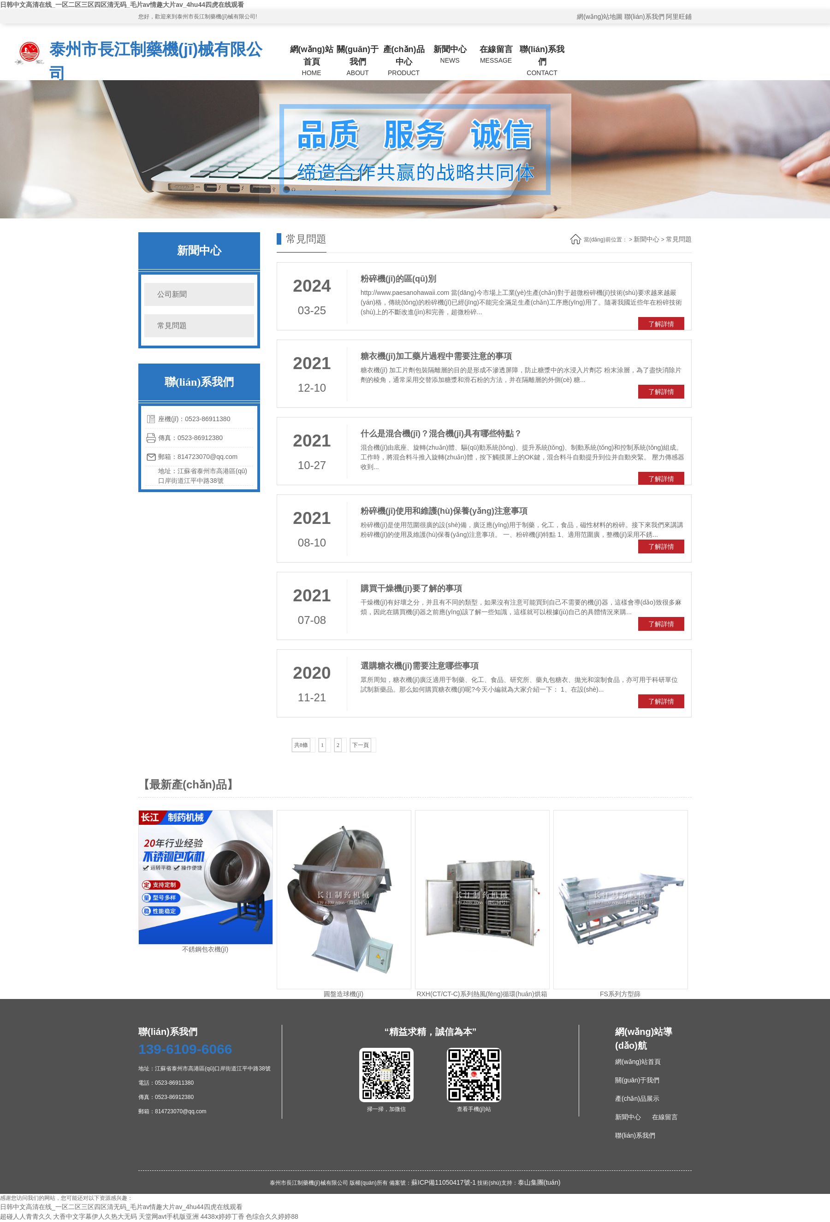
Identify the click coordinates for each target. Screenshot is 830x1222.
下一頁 (360, 745)
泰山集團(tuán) (539, 1182)
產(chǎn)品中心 (404, 61)
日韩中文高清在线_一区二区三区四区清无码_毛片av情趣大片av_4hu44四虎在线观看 (122, 4)
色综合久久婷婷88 (272, 1216)
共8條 (301, 745)
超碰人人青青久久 (26, 1216)
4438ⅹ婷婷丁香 (222, 1216)
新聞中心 (450, 55)
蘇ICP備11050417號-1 (443, 1182)
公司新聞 (172, 294)
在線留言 (496, 55)
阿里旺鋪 (679, 16)
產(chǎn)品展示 (637, 1098)
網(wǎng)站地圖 (599, 16)
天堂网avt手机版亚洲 (169, 1216)
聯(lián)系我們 (644, 16)
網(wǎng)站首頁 (312, 61)
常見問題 (172, 325)
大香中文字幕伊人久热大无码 (95, 1216)
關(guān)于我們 (358, 61)
